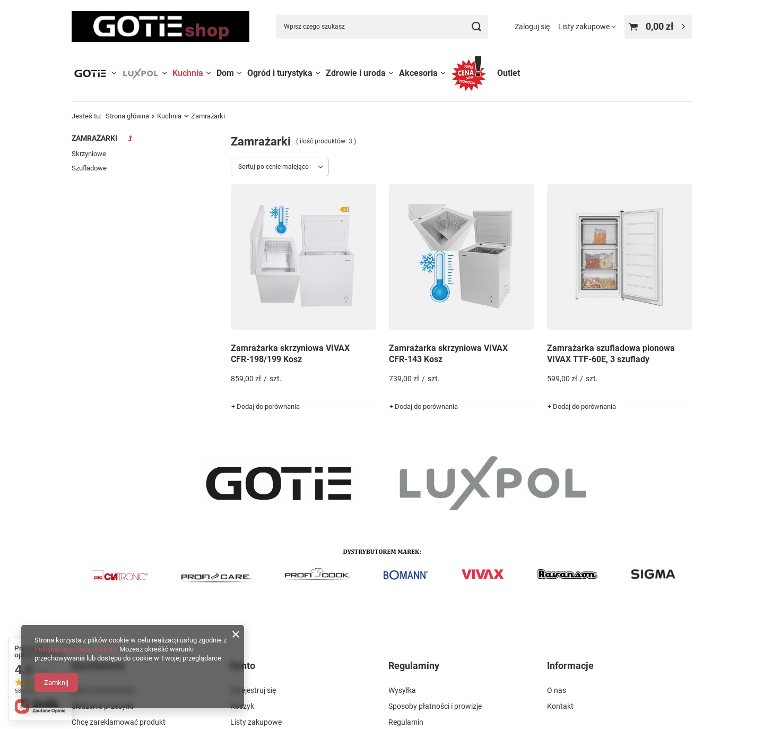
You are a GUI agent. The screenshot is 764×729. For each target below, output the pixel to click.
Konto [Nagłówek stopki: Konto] (242, 665)
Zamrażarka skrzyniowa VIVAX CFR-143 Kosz (448, 353)
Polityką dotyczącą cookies (75, 649)
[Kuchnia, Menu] (208, 73)
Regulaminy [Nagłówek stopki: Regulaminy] (413, 665)
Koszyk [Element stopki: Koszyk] (242, 706)
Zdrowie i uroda (356, 73)
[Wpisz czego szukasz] (382, 27)
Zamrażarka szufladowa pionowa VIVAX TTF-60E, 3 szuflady (611, 353)
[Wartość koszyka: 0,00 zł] (658, 27)
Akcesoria (418, 73)
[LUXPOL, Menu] (164, 73)
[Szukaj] (476, 27)
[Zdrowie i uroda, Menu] (391, 73)
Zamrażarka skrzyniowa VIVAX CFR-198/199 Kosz (290, 353)
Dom (225, 73)
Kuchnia (187, 73)
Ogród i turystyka (279, 73)
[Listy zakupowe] (587, 26)
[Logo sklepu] (160, 26)
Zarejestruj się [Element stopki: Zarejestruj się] (253, 690)
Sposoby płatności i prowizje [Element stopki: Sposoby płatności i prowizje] (435, 706)
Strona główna (127, 116)
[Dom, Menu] (239, 73)
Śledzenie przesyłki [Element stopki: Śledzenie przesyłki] (102, 706)
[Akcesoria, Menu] (443, 73)
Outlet (508, 73)
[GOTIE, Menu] (114, 73)
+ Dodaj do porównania (265, 406)
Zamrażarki (94, 138)
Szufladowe (89, 168)
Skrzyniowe (89, 154)
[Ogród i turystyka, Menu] (317, 73)
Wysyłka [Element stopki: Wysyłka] (402, 690)
